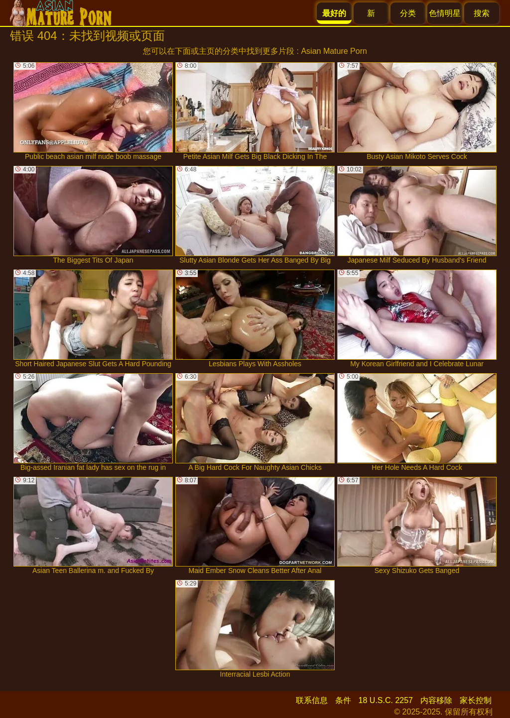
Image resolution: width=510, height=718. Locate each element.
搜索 (482, 13)
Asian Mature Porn (334, 51)
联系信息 (312, 700)
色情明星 (445, 13)
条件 (343, 700)
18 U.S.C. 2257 (386, 700)
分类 (408, 13)
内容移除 (436, 700)
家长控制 (476, 700)
